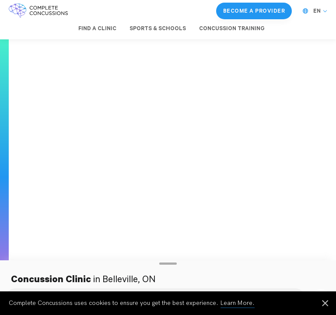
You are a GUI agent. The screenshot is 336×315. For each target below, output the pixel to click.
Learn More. (237, 303)
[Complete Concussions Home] (38, 11)
